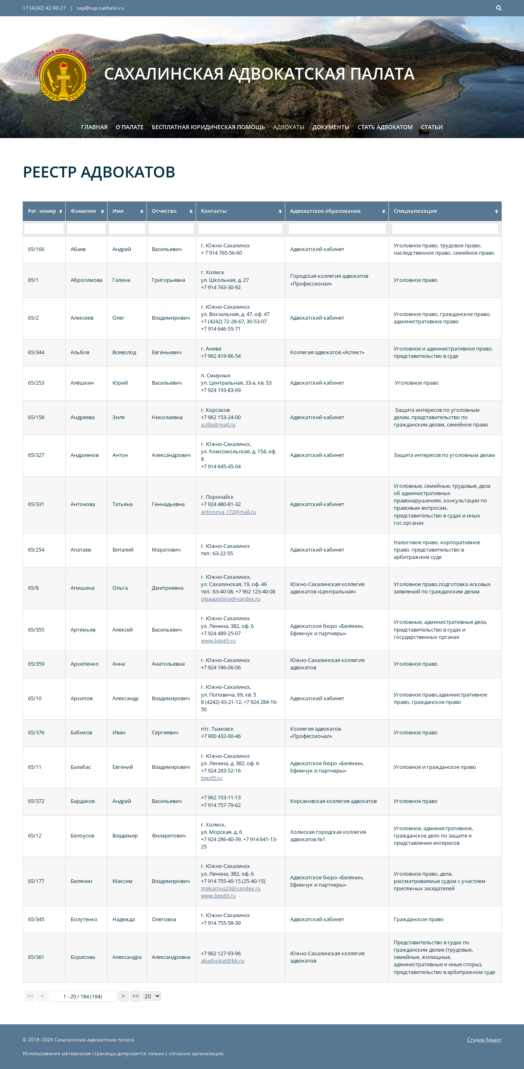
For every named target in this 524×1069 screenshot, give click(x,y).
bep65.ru (211, 777)
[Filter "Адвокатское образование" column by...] (337, 228)
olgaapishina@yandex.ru (231, 598)
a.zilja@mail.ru (218, 424)
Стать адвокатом (385, 127)
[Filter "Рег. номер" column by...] (44, 228)
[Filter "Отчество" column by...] (171, 228)
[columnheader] (44, 211)
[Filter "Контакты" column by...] (240, 228)
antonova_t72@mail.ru (228, 511)
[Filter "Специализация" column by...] (445, 228)
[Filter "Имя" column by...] (126, 228)
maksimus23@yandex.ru (231, 888)
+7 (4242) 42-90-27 (44, 7)
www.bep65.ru (218, 640)
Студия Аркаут (484, 1039)
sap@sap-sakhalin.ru (100, 7)
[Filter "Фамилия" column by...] (86, 228)
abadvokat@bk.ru (222, 960)
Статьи (432, 127)
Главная (94, 127)
